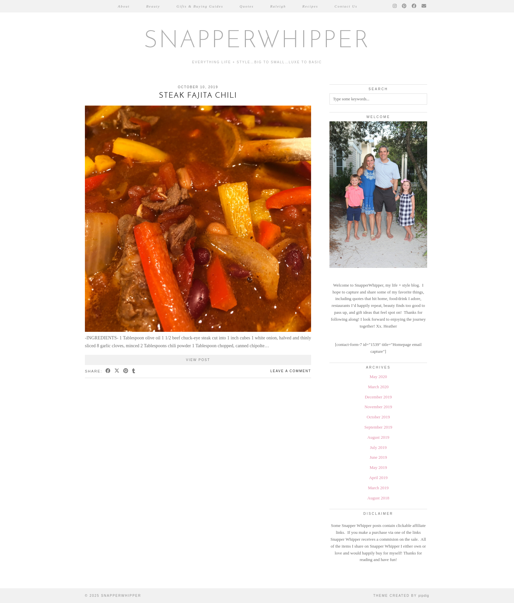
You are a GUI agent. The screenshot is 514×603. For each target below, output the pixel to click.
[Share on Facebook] (108, 371)
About (124, 6)
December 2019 (378, 396)
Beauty (153, 6)
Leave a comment (290, 371)
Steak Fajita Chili (198, 96)
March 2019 (378, 487)
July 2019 (378, 447)
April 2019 (378, 477)
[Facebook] (414, 6)
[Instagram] (395, 6)
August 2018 (378, 497)
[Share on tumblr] (133, 371)
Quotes (247, 6)
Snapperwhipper (257, 41)
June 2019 (378, 457)
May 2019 (378, 467)
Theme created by (401, 595)
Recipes (310, 6)
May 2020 (378, 376)
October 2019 (378, 416)
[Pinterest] (404, 6)
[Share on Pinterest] (126, 371)
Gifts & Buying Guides (199, 6)
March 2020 (378, 386)
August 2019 (378, 437)
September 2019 (378, 427)
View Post (198, 360)
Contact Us (346, 6)
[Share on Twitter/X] (117, 371)
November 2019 (378, 406)
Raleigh (278, 6)
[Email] (424, 6)
